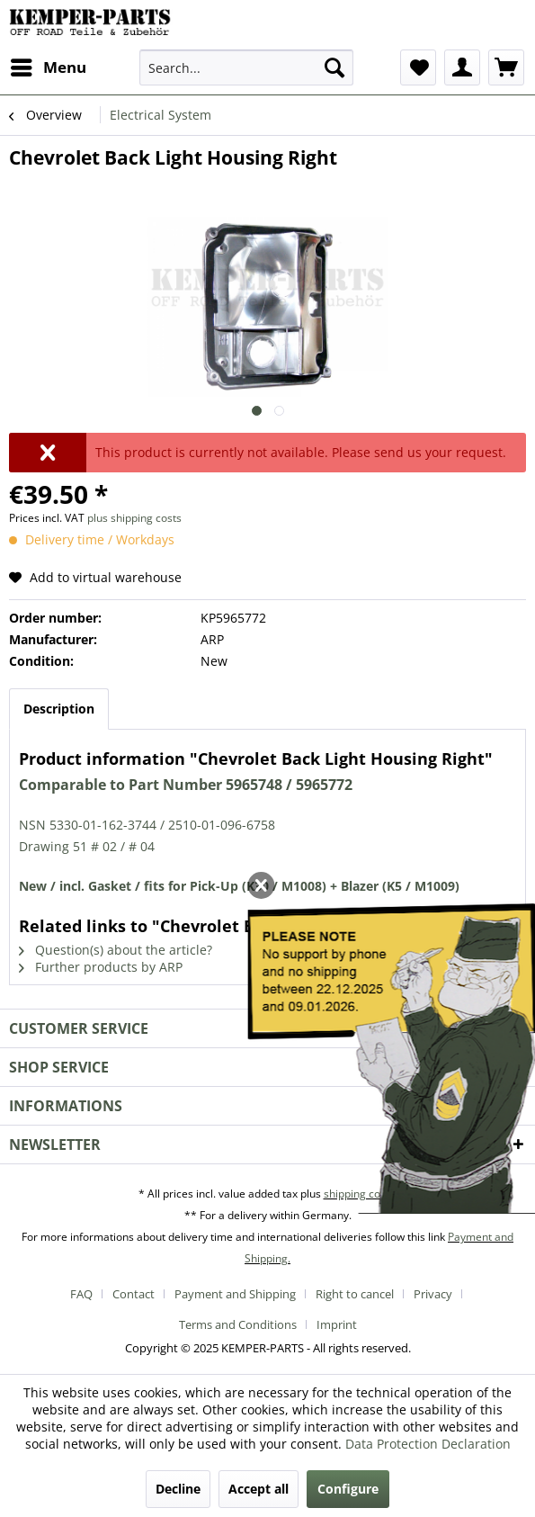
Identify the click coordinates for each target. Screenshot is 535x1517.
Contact (133, 1294)
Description (58, 708)
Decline (178, 1488)
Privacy (433, 1294)
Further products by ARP (101, 966)
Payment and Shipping (235, 1294)
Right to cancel (355, 1294)
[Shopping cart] (506, 67)
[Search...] (246, 67)
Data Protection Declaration (428, 1443)
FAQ (81, 1294)
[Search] (334, 67)
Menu (48, 65)
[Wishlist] (418, 67)
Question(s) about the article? (115, 949)
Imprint (337, 1324)
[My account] (462, 67)
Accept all (258, 1488)
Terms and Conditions (238, 1324)
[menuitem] (47, 67)
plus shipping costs (134, 517)
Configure (348, 1488)
